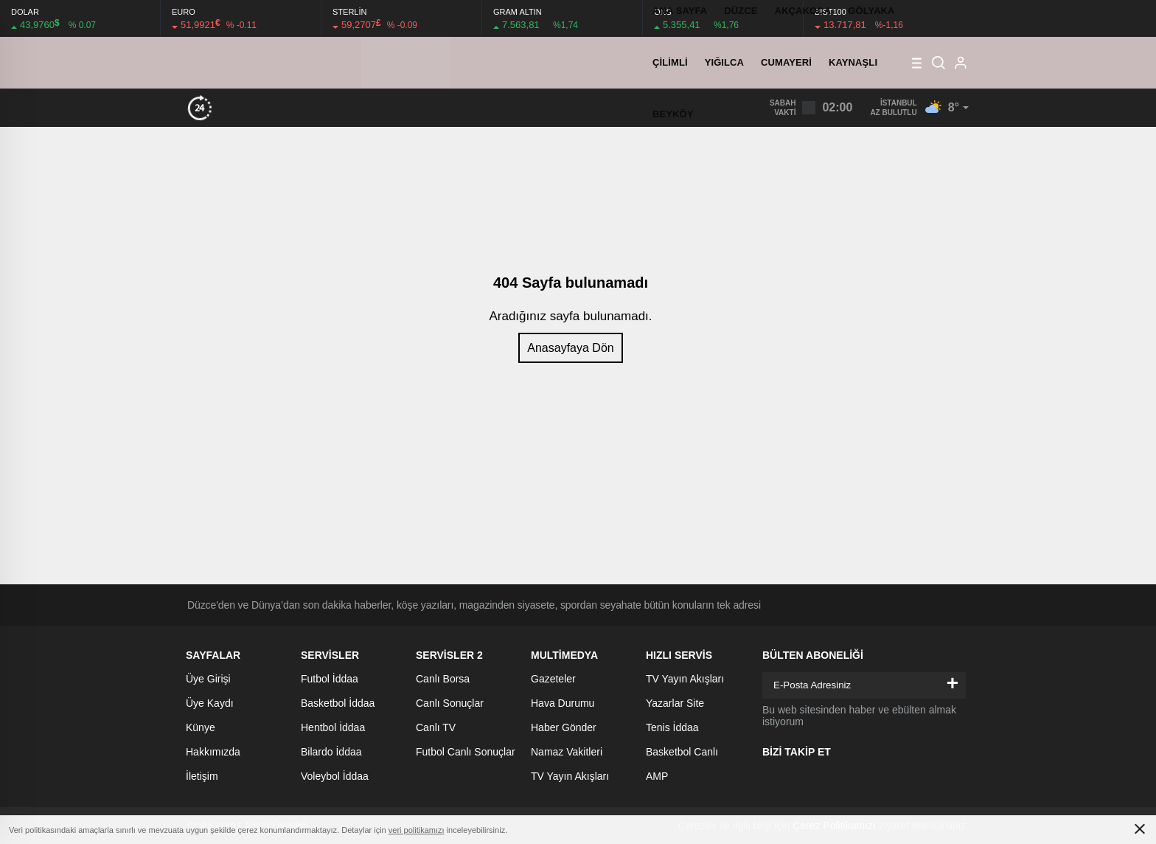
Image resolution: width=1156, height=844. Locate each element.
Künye (200, 727)
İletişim (202, 776)
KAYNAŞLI (853, 62)
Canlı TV (436, 727)
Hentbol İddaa (333, 727)
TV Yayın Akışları (570, 776)
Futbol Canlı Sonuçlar (465, 752)
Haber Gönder (563, 727)
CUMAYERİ (786, 62)
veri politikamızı (417, 830)
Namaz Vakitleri (566, 752)
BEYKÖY (673, 114)
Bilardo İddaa (331, 752)
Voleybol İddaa (335, 776)
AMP (657, 776)
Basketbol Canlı (682, 752)
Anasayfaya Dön (570, 348)
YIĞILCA (724, 62)
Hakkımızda (213, 752)
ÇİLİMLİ (670, 62)
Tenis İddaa (672, 727)
